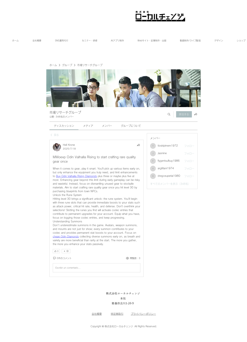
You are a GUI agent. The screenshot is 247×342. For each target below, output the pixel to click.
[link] (64, 126)
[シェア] (138, 145)
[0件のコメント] (62, 258)
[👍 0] (56, 251)
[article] (96, 208)
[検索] (169, 114)
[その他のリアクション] (66, 251)
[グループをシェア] (196, 114)
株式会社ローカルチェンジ (123, 293)
